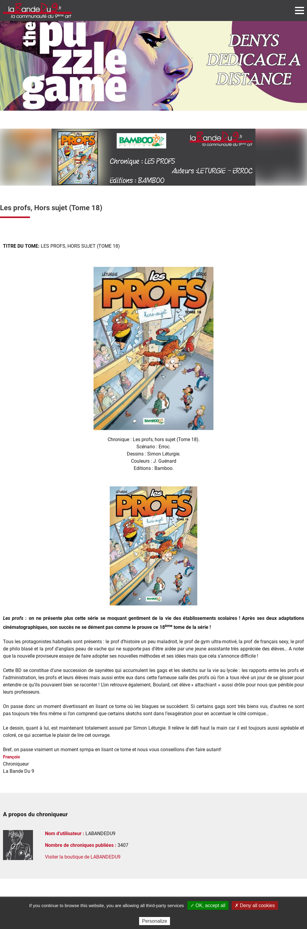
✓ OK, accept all (207, 905)
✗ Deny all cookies (255, 905)
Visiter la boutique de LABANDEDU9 (83, 857)
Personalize (154, 921)
